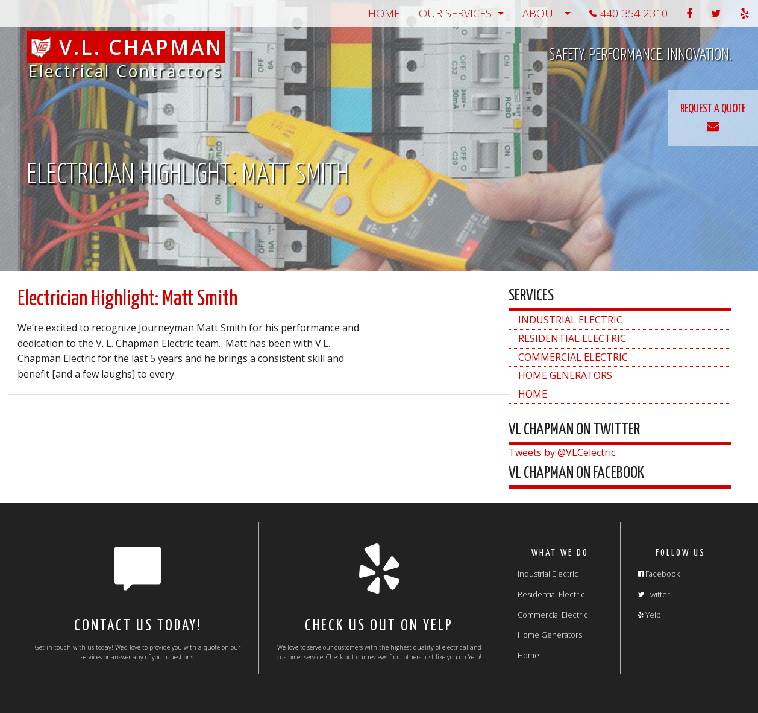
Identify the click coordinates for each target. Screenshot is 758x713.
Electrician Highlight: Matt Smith (127, 299)
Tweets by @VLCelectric (562, 452)
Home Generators (565, 375)
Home (384, 13)
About (540, 13)
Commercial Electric (573, 357)
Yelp (649, 614)
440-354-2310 (628, 13)
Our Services (455, 13)
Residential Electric (572, 338)
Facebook (659, 573)
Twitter (654, 594)
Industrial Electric (570, 319)
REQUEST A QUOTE (712, 117)
